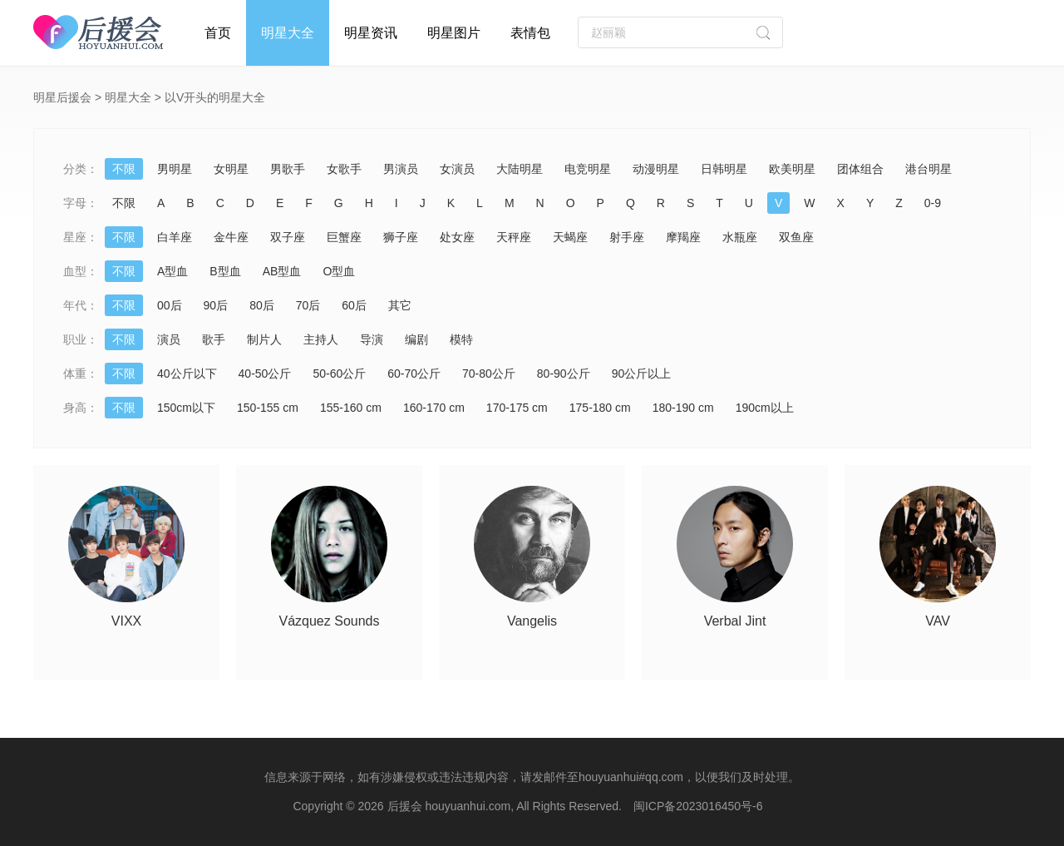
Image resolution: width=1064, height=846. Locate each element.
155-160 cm (351, 407)
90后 (216, 305)
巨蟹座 (344, 237)
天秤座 (513, 237)
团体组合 (860, 169)
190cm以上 (765, 407)
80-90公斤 (563, 373)
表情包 (530, 33)
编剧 (416, 339)
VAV (937, 621)
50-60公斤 (339, 373)
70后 (308, 305)
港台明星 (928, 169)
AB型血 (282, 271)
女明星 (231, 169)
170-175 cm (517, 407)
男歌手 (287, 169)
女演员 (457, 169)
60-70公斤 (414, 373)
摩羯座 (683, 237)
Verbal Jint (735, 621)
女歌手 (344, 169)
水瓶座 (739, 237)
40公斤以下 (187, 373)
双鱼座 (796, 237)
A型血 (172, 271)
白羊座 (174, 237)
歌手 (213, 339)
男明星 (174, 169)
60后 (354, 305)
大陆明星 (519, 169)
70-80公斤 (488, 373)
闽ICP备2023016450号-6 (698, 806)
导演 (371, 339)
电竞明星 (587, 169)
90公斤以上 (642, 373)
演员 (168, 339)
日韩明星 (724, 169)
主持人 (320, 339)
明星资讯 (370, 33)
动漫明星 (656, 169)
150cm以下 (186, 407)
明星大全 (287, 33)
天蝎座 (570, 237)
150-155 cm (267, 407)
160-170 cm (434, 407)
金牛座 (231, 237)
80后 (261, 305)
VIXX (126, 621)
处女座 (457, 237)
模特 (461, 339)
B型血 (224, 271)
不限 (123, 169)
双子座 (287, 237)
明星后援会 (62, 97)
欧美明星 (792, 169)
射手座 (626, 237)
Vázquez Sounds (329, 621)
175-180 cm (600, 407)
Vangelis (532, 621)
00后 (169, 305)
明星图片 (453, 33)
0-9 (932, 203)
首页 (217, 33)
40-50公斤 (265, 373)
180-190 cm (683, 407)
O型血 (339, 271)
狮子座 (400, 237)
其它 (399, 305)
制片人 (264, 339)
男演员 (400, 169)
